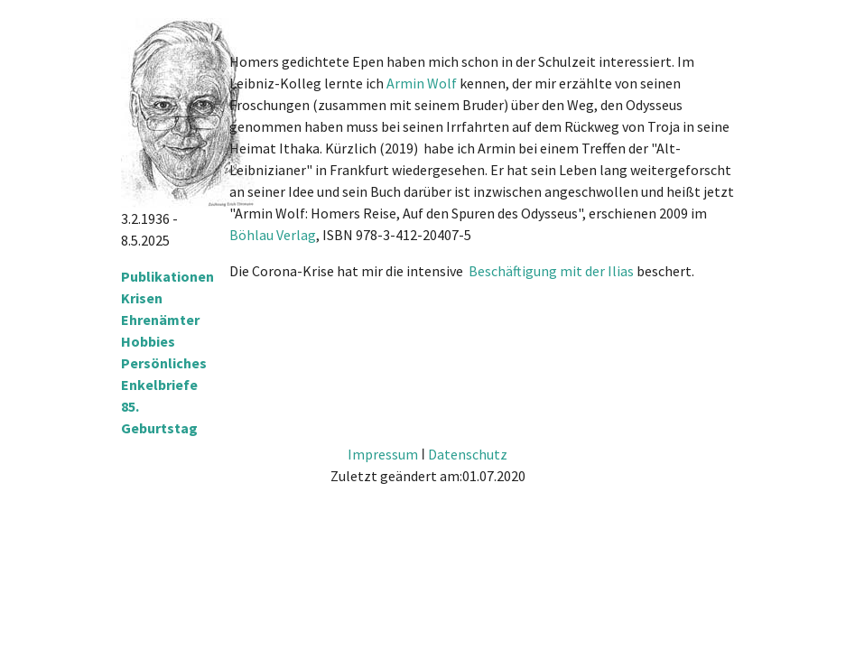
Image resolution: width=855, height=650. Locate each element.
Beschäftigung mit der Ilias (551, 271)
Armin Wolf (421, 83)
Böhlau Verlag (272, 235)
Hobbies (148, 341)
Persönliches (164, 363)
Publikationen (167, 276)
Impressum (383, 454)
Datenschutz (467, 454)
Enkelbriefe (159, 385)
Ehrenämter (160, 320)
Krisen (142, 298)
